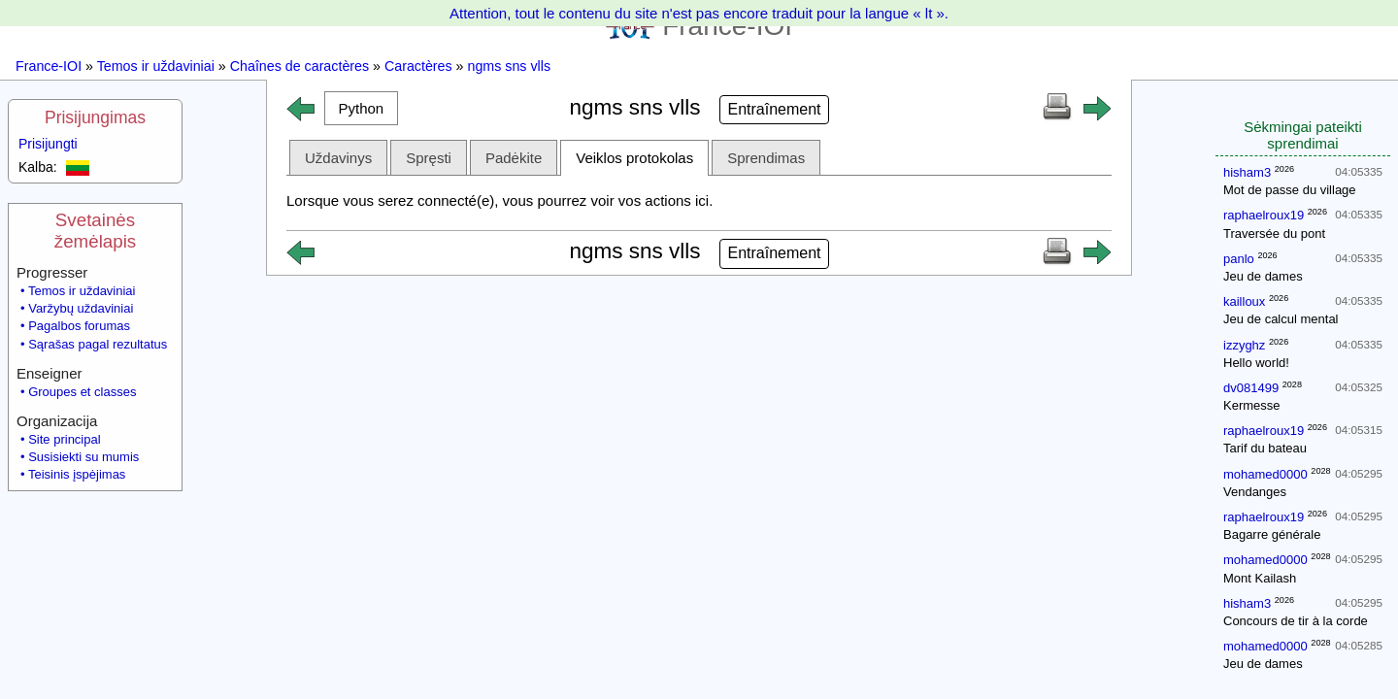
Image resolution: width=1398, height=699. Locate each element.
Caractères (418, 66)
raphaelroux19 (1263, 215)
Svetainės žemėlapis (95, 230)
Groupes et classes (82, 391)
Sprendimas (766, 158)
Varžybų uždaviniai (80, 308)
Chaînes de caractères (299, 66)
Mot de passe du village (1289, 190)
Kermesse (1252, 405)
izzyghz (1244, 345)
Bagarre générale (1271, 534)
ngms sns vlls (509, 66)
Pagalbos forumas (79, 325)
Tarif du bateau (1265, 448)
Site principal (64, 439)
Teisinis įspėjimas (76, 474)
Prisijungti (48, 143)
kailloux (1244, 301)
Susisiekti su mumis (83, 456)
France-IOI (49, 66)
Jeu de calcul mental (1281, 319)
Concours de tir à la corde (1295, 621)
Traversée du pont (1274, 233)
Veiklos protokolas (634, 158)
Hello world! (1256, 362)
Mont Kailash (1259, 578)
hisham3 (1247, 172)
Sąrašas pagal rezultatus (97, 344)
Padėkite (513, 158)
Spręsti (428, 158)
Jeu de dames (1263, 276)
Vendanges (1254, 491)
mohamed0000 (1265, 474)
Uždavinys (338, 158)
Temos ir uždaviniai (156, 66)
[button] (361, 108)
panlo (1238, 258)
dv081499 (1251, 388)
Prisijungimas (95, 117)
